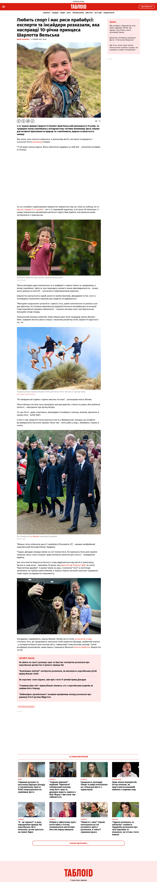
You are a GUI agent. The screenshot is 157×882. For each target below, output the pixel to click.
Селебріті (46, 13)
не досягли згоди (83, 639)
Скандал (55, 13)
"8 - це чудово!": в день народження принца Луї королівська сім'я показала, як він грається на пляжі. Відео (30, 827)
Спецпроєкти (108, 13)
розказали (37, 142)
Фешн (62, 13)
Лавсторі (89, 13)
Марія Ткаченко (23, 39)
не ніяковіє (34, 536)
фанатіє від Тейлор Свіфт (73, 565)
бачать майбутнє (82, 647)
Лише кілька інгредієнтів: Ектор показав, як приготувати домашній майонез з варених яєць (124, 786)
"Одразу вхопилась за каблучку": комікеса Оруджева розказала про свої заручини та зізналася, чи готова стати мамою (125, 828)
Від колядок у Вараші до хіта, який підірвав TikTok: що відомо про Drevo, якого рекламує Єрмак (123, 29)
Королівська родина (26, 707)
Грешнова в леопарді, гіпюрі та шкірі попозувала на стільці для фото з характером (94, 786)
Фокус (113, 22)
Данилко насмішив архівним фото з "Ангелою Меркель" (123, 39)
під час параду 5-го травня (30, 209)
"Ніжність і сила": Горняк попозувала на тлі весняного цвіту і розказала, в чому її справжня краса (93, 827)
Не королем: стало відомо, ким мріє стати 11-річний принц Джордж (52, 679)
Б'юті (69, 13)
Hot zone (98, 13)
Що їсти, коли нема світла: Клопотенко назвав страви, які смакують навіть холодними (124, 47)
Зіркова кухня (78, 13)
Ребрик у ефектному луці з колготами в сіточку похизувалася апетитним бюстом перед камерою (62, 826)
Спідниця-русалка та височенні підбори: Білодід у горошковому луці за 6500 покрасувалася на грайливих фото (31, 787)
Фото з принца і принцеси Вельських (26, 394)
